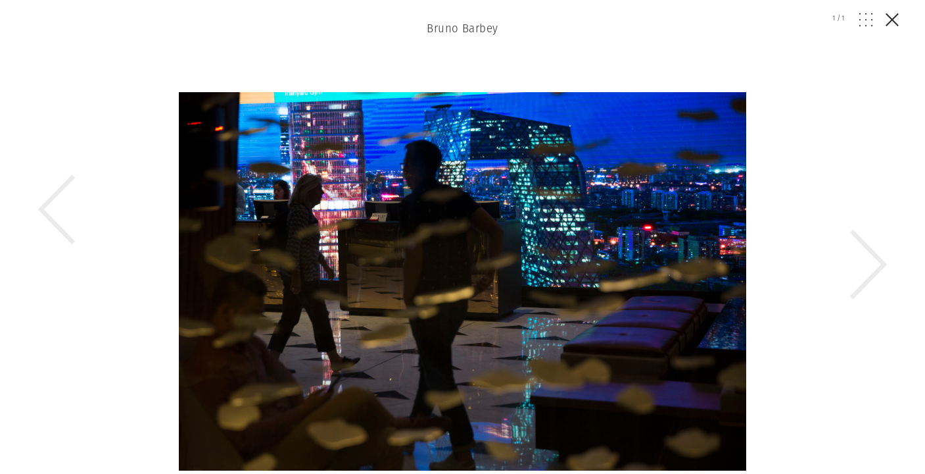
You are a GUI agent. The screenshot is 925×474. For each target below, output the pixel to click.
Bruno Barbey (462, 28)
